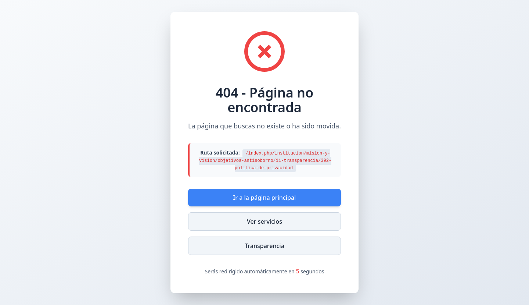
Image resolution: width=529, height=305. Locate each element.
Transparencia (264, 246)
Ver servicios (264, 221)
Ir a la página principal (264, 198)
